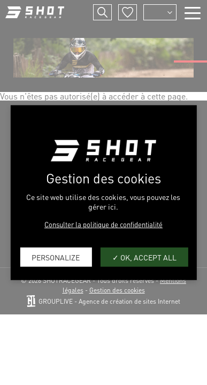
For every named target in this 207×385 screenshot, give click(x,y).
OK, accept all (144, 256)
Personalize (56, 256)
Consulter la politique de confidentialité (103, 224)
